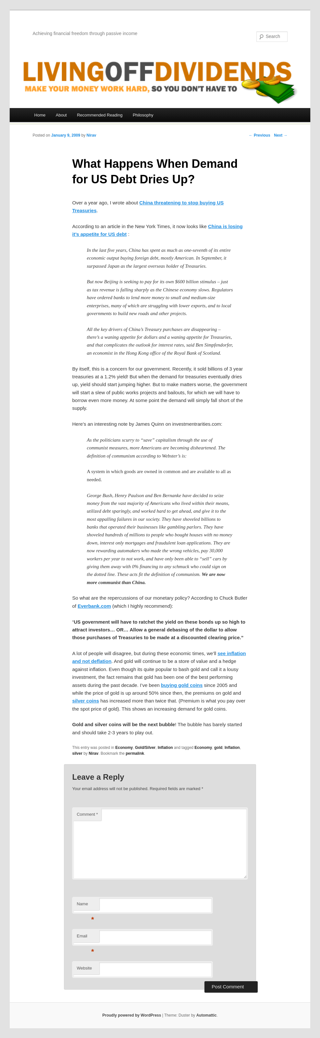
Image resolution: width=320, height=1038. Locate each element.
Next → (280, 135)
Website (84, 968)
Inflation (165, 747)
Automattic (206, 1015)
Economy (124, 747)
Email (85, 938)
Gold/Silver (145, 747)
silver (77, 753)
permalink (135, 753)
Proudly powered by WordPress (131, 1015)
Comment (87, 814)
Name (85, 905)
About (61, 115)
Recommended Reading (99, 115)
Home (40, 115)
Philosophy (143, 115)
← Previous (259, 135)
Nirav (91, 135)
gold (218, 747)
